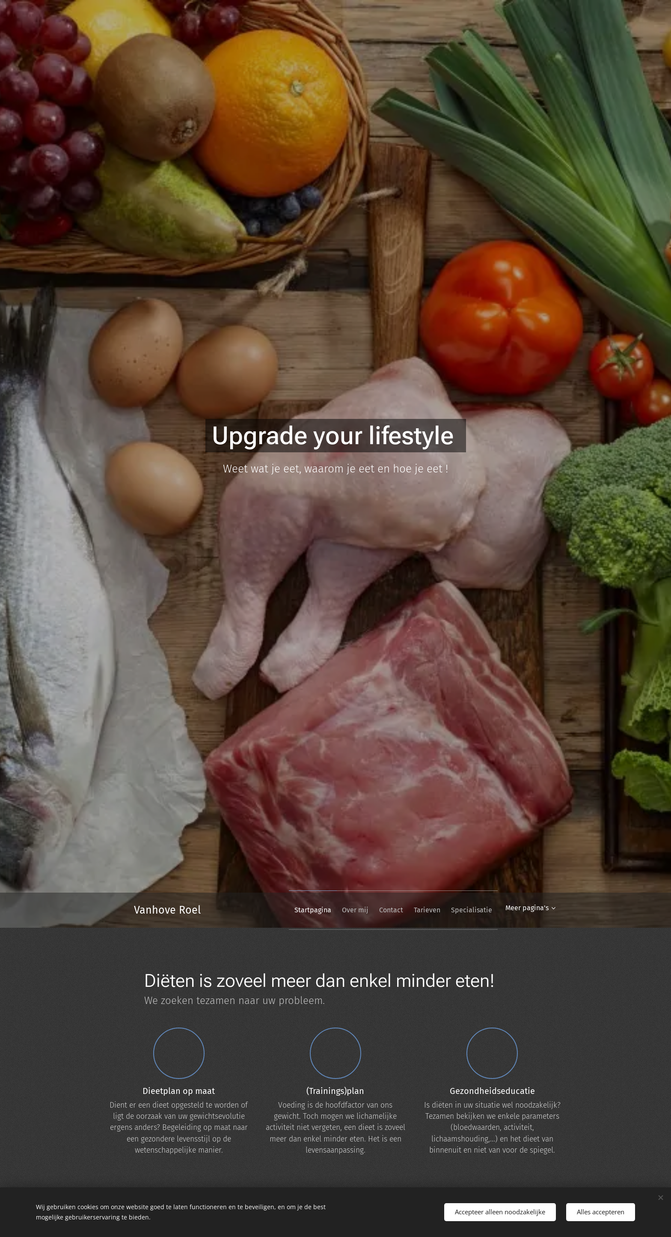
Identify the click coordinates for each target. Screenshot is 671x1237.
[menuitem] (292, 910)
